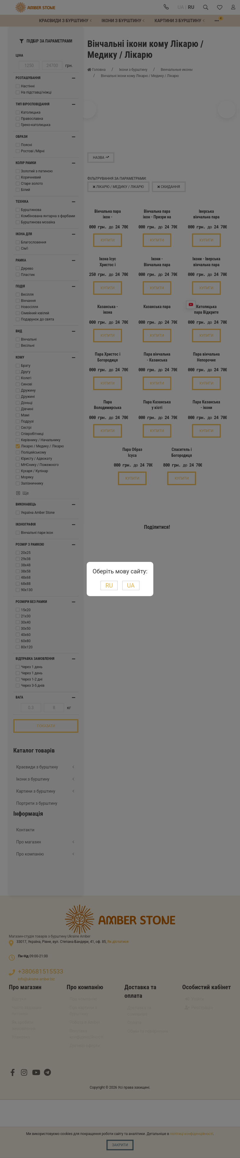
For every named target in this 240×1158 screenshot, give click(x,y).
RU (109, 585)
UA (131, 585)
